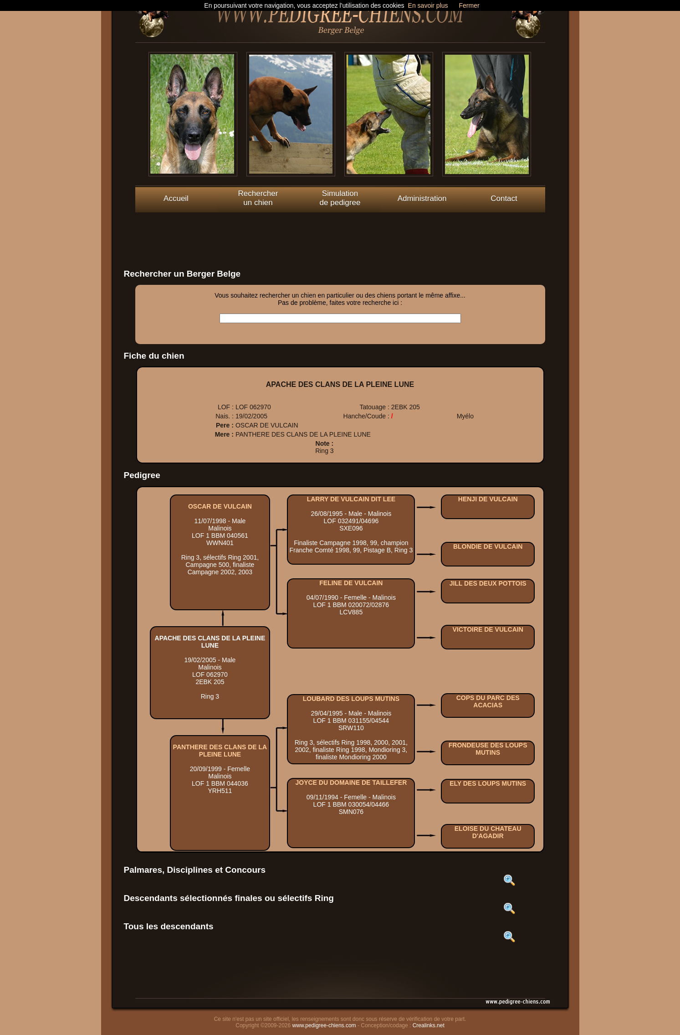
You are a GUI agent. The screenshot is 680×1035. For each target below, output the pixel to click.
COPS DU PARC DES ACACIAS (488, 701)
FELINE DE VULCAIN (351, 583)
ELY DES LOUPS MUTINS (488, 783)
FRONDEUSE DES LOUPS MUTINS (488, 748)
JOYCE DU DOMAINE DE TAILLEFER (351, 782)
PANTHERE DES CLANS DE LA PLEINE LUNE (220, 750)
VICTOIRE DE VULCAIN (488, 629)
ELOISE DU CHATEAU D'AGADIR (488, 832)
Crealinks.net (429, 1025)
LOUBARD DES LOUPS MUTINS (351, 698)
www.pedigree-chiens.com (324, 1025)
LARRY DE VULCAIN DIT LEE (351, 499)
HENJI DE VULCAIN (488, 499)
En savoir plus (428, 5)
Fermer (469, 5)
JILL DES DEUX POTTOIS (488, 583)
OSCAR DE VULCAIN (220, 506)
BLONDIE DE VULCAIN (487, 546)
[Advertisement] (340, 232)
